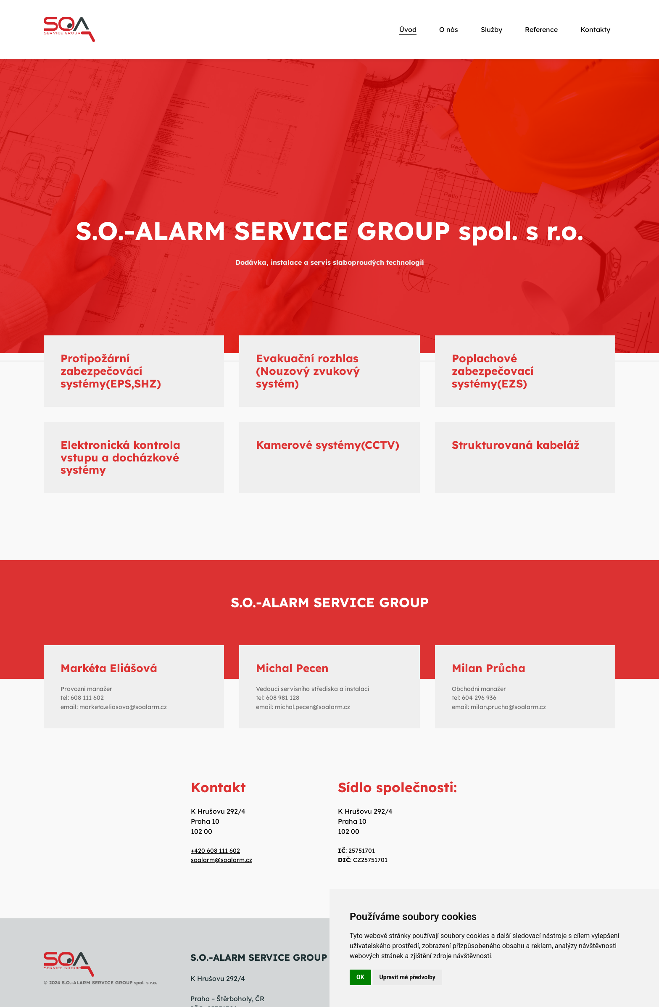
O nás (448, 29)
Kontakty (595, 29)
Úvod (407, 29)
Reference (541, 29)
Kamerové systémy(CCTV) (327, 445)
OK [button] (360, 977)
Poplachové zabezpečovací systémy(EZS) (493, 370)
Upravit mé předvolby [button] (407, 977)
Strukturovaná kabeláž (516, 445)
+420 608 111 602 (215, 850)
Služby (491, 29)
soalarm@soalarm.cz (221, 860)
